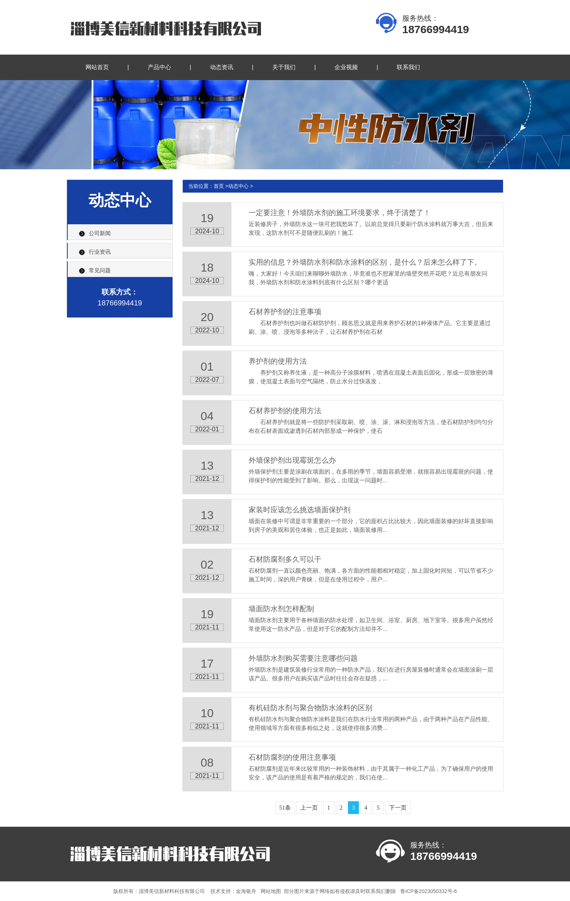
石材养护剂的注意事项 (285, 312)
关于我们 (284, 67)
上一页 (309, 808)
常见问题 (100, 270)
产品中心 (159, 67)
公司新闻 (100, 233)
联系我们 (408, 67)
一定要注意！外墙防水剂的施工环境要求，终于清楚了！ (340, 213)
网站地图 (271, 891)
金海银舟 (246, 891)
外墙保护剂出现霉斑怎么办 (292, 460)
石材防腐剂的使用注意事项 (292, 757)
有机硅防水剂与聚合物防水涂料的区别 (310, 708)
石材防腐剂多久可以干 (285, 559)
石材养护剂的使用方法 (285, 411)
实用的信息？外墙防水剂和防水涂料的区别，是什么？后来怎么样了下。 (365, 262)
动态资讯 (221, 67)
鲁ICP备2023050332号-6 (428, 891)
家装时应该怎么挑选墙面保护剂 (300, 510)
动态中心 (238, 186)
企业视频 (346, 67)
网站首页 (97, 67)
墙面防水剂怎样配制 (281, 609)
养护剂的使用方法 (278, 361)
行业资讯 (100, 252)
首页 (219, 186)
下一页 (398, 808)
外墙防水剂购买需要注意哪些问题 (303, 658)
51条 (285, 808)
